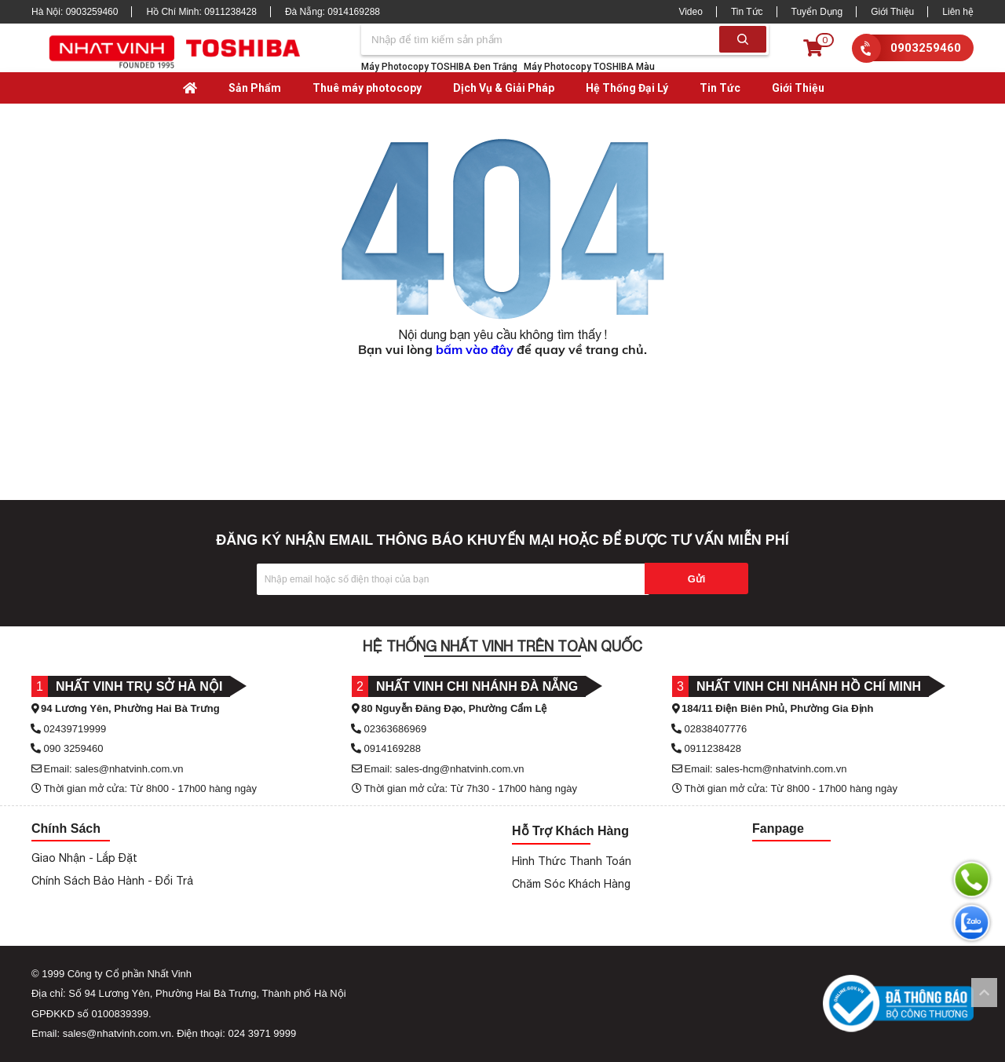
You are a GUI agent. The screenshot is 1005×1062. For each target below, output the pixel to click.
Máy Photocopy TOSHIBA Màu (589, 66)
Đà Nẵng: (332, 11)
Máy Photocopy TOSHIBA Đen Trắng (439, 66)
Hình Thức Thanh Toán (571, 861)
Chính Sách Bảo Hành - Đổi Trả (112, 880)
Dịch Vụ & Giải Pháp (503, 88)
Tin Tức (747, 11)
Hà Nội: (74, 11)
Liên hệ (958, 11)
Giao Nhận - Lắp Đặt (84, 858)
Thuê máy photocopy (367, 88)
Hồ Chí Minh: (201, 11)
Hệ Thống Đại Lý (627, 88)
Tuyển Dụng (817, 11)
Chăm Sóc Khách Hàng (571, 884)
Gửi (697, 579)
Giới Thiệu (892, 11)
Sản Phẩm (254, 88)
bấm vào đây (474, 349)
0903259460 (925, 48)
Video (690, 11)
